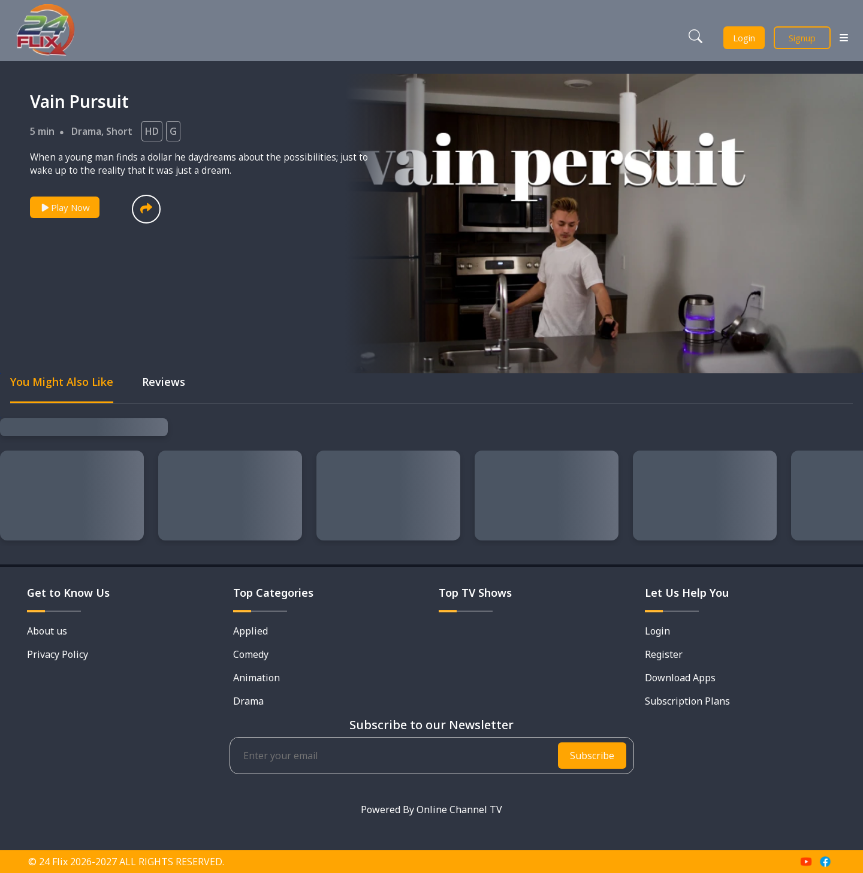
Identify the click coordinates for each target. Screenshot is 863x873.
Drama (86, 131)
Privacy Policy (57, 654)
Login (744, 38)
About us (47, 631)
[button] (146, 209)
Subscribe (592, 755)
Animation (256, 677)
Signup (802, 38)
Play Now (65, 207)
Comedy (250, 654)
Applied (250, 631)
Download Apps (680, 677)
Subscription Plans (687, 701)
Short (119, 131)
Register (664, 654)
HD (152, 131)
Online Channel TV (459, 809)
